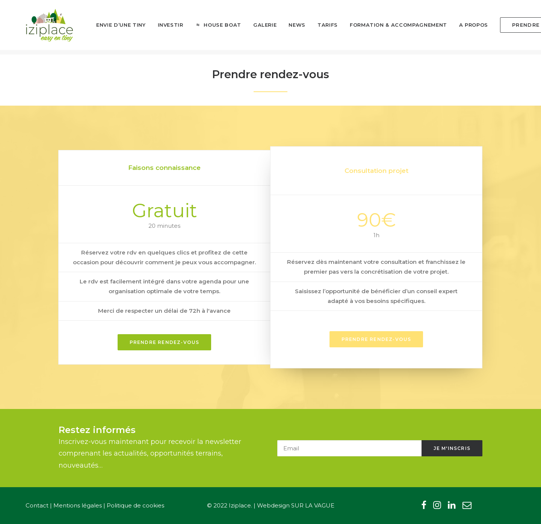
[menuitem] (110, 27)
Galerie (254, 27)
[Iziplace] (45, 27)
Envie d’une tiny (110, 27)
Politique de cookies (135, 505)
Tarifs (317, 27)
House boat (212, 27)
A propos (463, 27)
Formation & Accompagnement (388, 27)
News (286, 27)
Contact (37, 505)
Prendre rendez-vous (164, 342)
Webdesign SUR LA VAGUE (295, 505)
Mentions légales (77, 505)
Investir (160, 27)
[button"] (423, 506)
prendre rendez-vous (376, 339)
